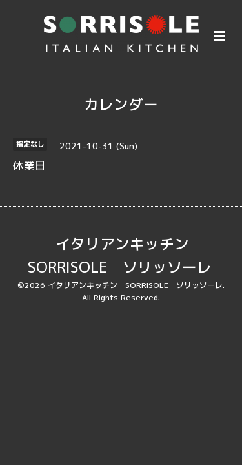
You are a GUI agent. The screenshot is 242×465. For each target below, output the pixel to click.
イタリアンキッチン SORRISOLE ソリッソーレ (120, 255)
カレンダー (121, 104)
